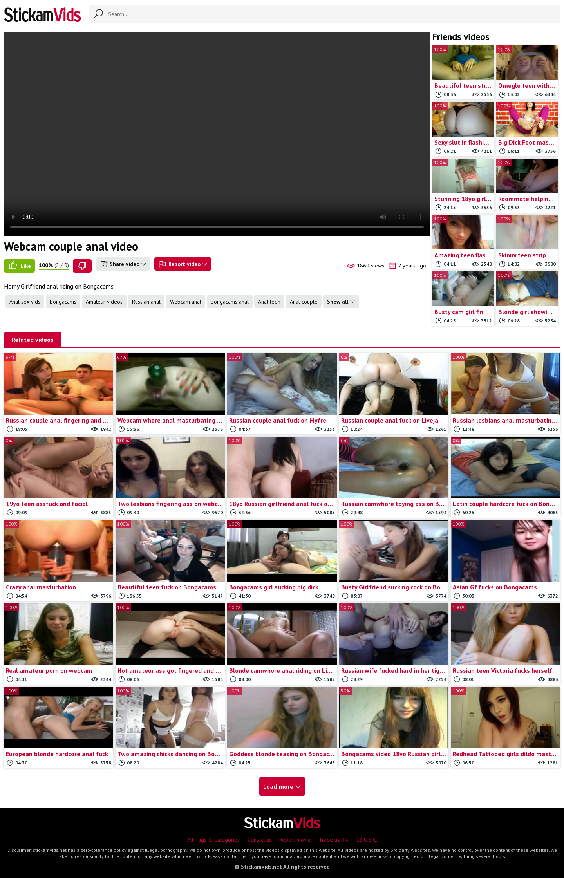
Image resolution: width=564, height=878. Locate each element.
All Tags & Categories (213, 839)
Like (19, 265)
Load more (282, 786)
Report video (183, 264)
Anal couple (304, 301)
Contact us (259, 839)
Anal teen (269, 301)
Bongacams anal (230, 301)
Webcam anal (185, 301)
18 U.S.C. (366, 839)
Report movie (295, 839)
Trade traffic (333, 839)
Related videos (33, 339)
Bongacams (63, 301)
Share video (122, 264)
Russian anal (146, 301)
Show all (341, 301)
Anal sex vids (24, 301)
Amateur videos (104, 301)
